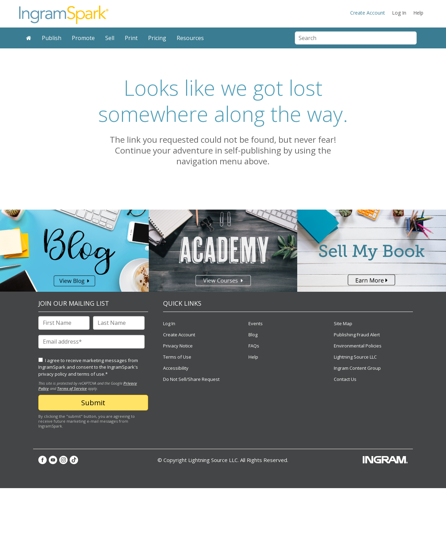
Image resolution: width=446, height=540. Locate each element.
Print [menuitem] (131, 38)
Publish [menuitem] (51, 38)
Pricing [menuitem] (157, 38)
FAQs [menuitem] (253, 346)
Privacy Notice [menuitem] (178, 346)
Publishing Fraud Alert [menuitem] (357, 334)
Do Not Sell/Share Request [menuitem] (191, 379)
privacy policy (52, 374)
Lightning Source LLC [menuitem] (355, 357)
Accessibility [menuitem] (176, 368)
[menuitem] (28, 38)
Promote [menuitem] (83, 38)
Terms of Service (72, 388)
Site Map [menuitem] (343, 323)
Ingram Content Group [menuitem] (357, 368)
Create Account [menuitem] (367, 12)
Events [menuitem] (255, 323)
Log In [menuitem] (399, 12)
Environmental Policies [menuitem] (358, 346)
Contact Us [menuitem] (345, 379)
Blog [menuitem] (252, 334)
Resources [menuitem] (190, 38)
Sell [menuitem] (109, 38)
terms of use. (91, 374)
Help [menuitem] (418, 12)
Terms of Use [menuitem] (177, 357)
